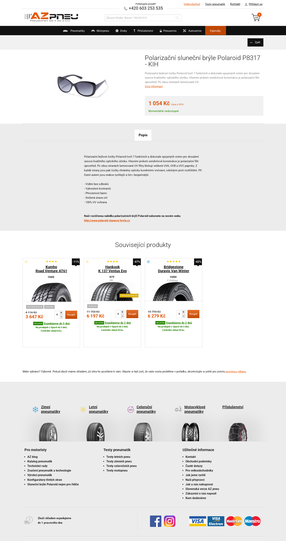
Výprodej (225, 30)
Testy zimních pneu (119, 444)
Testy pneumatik (214, 4)
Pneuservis (170, 32)
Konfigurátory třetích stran (44, 462)
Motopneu (92, 32)
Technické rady (37, 448)
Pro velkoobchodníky (199, 453)
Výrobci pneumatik (39, 458)
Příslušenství (145, 30)
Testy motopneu (116, 453)
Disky (117, 32)
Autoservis (198, 32)
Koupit (71, 314)
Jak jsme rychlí (195, 458)
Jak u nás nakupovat (199, 467)
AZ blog (32, 439)
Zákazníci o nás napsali (200, 476)
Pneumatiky (63, 32)
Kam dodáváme (195, 481)
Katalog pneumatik (39, 444)
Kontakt (235, 4)
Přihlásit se (252, 4)
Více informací (154, 86)
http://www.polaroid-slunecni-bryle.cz (107, 220)
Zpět (257, 42)
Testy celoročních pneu (121, 448)
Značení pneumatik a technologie (49, 453)
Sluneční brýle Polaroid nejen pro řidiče (53, 467)
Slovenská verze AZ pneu (202, 471)
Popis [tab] (143, 135)
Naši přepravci (194, 462)
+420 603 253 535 (145, 8)
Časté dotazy (193, 448)
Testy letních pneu (118, 439)
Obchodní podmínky (198, 444)
